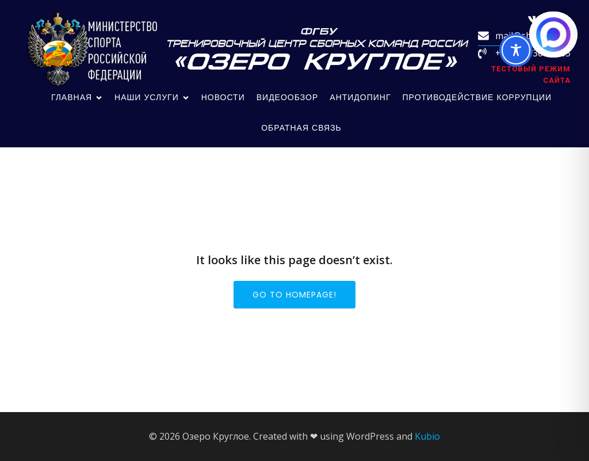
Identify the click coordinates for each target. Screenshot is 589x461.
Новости (223, 97)
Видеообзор (288, 97)
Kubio (427, 436)
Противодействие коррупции (477, 97)
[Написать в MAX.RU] (553, 35)
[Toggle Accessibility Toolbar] (515, 50)
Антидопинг (360, 97)
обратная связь (301, 128)
